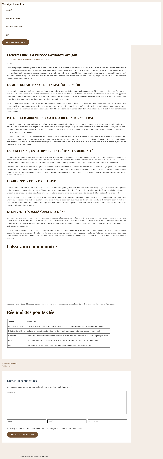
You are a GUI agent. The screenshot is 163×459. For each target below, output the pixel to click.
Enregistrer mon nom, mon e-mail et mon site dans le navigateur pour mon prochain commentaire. (46, 428)
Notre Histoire (13, 18)
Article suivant (8, 366)
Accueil (9, 10)
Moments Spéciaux (15, 27)
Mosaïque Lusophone (14, 4)
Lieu (8, 35)
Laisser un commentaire (16, 59)
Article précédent (9, 363)
